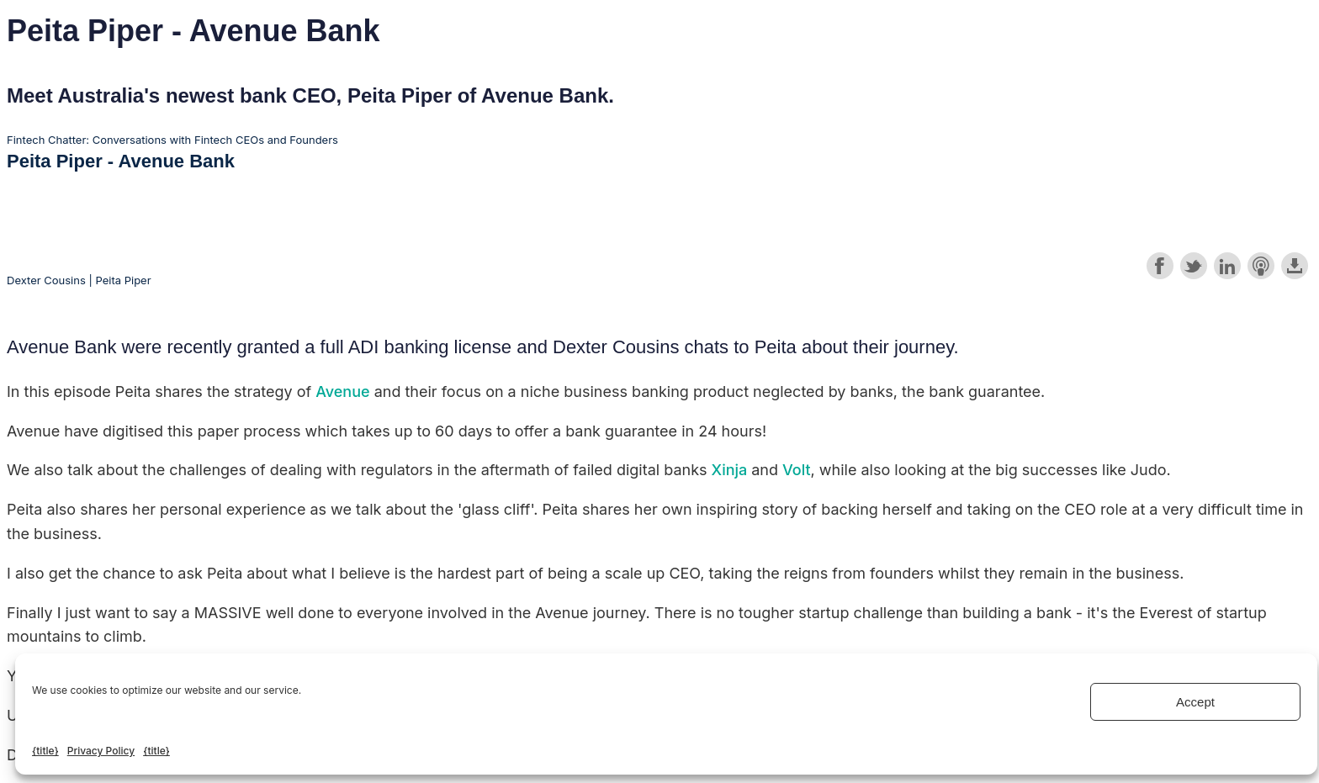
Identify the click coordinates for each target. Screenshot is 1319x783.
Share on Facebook (1160, 265)
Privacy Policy (101, 750)
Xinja (732, 470)
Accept (1195, 702)
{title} (45, 750)
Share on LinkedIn (1227, 265)
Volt (796, 470)
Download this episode (1294, 265)
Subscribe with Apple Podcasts (1260, 265)
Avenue (342, 391)
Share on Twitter (1193, 265)
